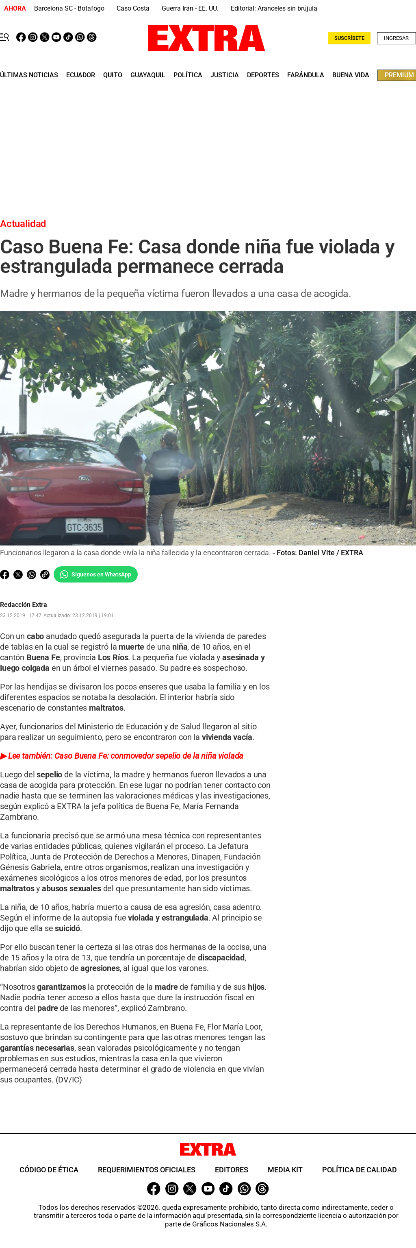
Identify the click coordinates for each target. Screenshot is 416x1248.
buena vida (350, 75)
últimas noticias (29, 75)
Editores (231, 1169)
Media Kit (285, 1169)
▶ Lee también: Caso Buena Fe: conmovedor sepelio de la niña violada (121, 756)
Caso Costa (133, 8)
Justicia (224, 75)
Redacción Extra (23, 605)
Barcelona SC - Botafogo (69, 8)
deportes (263, 75)
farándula (305, 75)
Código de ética (49, 1169)
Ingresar (396, 38)
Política (187, 75)
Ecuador (80, 75)
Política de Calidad (359, 1169)
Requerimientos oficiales (146, 1169)
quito (112, 75)
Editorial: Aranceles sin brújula (274, 8)
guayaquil (147, 75)
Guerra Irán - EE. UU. (190, 8)
